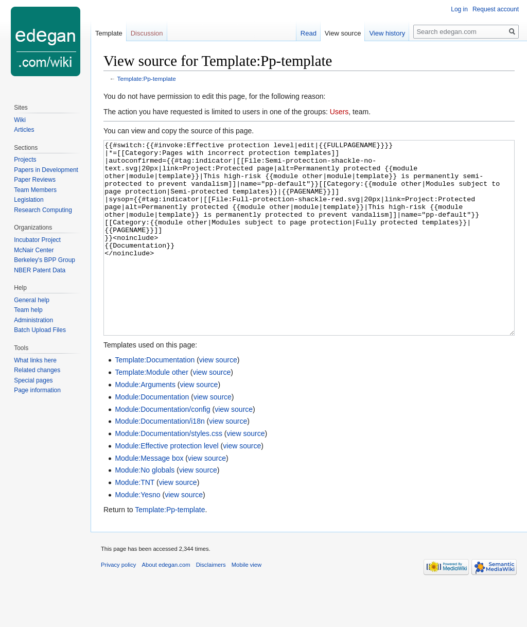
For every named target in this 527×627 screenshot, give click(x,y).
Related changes (37, 370)
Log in (459, 9)
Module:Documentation (152, 435)
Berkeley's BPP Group (44, 260)
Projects (25, 159)
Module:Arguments (145, 423)
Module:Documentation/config (162, 448)
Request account (495, 9)
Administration (33, 320)
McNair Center (34, 250)
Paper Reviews (35, 179)
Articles (24, 129)
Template (108, 33)
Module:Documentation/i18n (159, 460)
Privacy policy (118, 603)
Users (339, 112)
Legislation (28, 199)
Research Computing (43, 210)
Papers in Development (46, 169)
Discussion (147, 33)
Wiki (20, 120)
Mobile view (246, 603)
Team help (28, 310)
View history (387, 33)
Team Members (35, 190)
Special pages (33, 380)
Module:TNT (134, 521)
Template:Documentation (155, 398)
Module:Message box (149, 497)
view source (218, 398)
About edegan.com (166, 603)
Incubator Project (37, 239)
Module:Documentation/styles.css (168, 472)
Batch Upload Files (40, 330)
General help (31, 300)
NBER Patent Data (39, 270)
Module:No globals (144, 508)
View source (343, 33)
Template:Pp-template (146, 78)
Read (309, 33)
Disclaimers (211, 603)
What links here (35, 360)
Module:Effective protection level (166, 484)
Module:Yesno (137, 533)
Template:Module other (151, 411)
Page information (37, 390)
